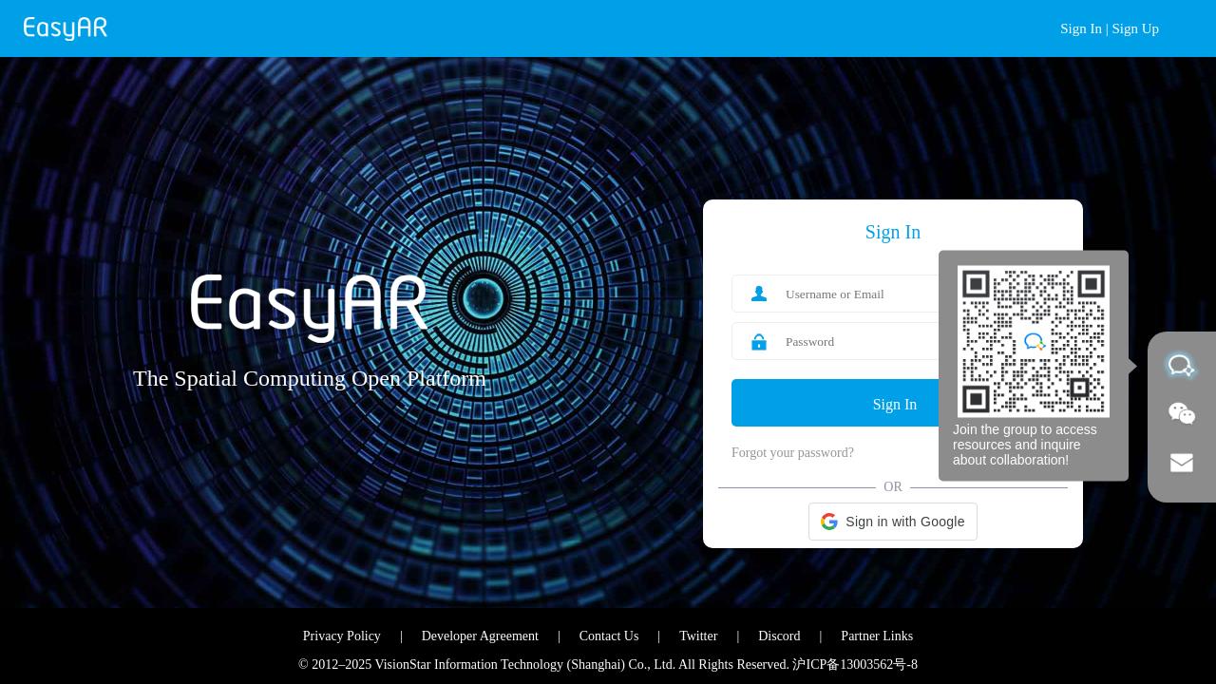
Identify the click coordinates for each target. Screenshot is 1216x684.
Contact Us (609, 636)
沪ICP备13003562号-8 (854, 664)
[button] (892, 522)
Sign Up (1135, 28)
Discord (779, 636)
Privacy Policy (342, 636)
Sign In (1081, 28)
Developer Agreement (480, 636)
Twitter (698, 636)
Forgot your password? (793, 453)
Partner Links (877, 636)
